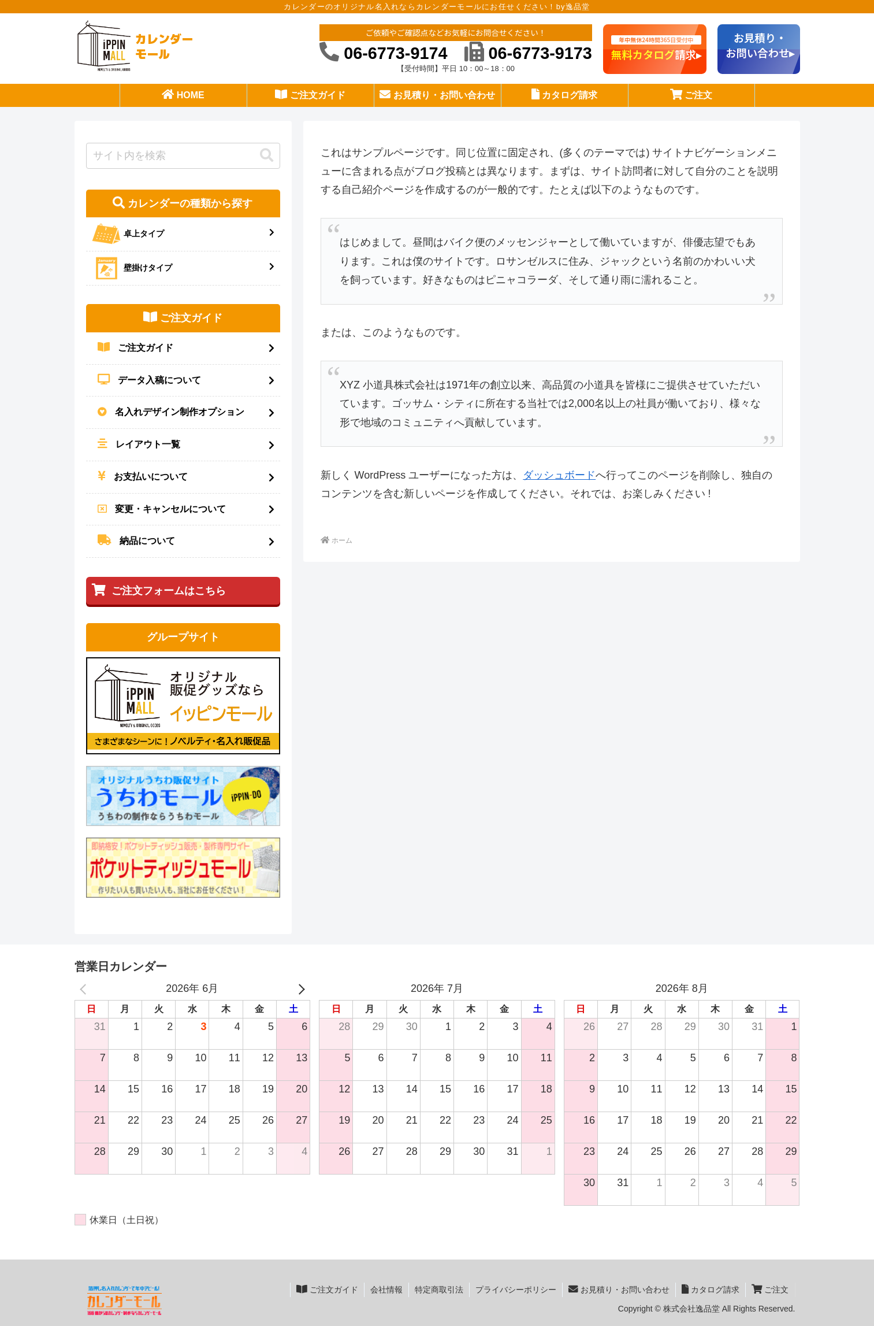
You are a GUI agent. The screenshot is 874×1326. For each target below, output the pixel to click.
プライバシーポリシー (515, 1289)
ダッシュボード (559, 475)
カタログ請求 (710, 1289)
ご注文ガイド (327, 1289)
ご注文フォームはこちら (159, 590)
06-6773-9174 (383, 53)
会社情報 (386, 1289)
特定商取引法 (439, 1289)
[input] (183, 156)
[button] (266, 156)
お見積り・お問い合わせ (619, 1289)
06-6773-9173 (528, 53)
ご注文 (770, 1289)
